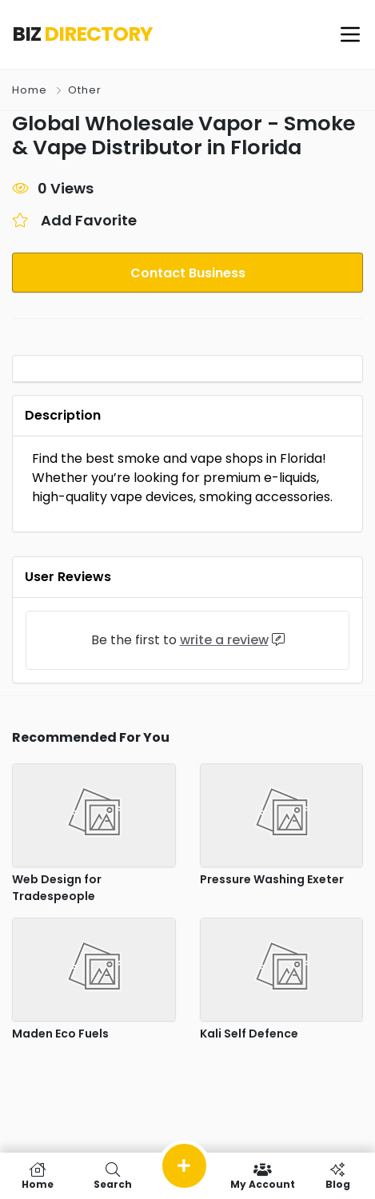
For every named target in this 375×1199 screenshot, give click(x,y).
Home (29, 90)
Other (85, 90)
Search (112, 1175)
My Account (262, 1175)
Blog (337, 1175)
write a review (224, 640)
